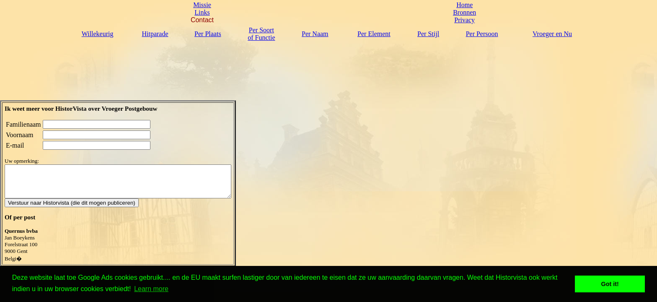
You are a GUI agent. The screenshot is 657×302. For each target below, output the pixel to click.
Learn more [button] (151, 288)
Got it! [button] (610, 284)
